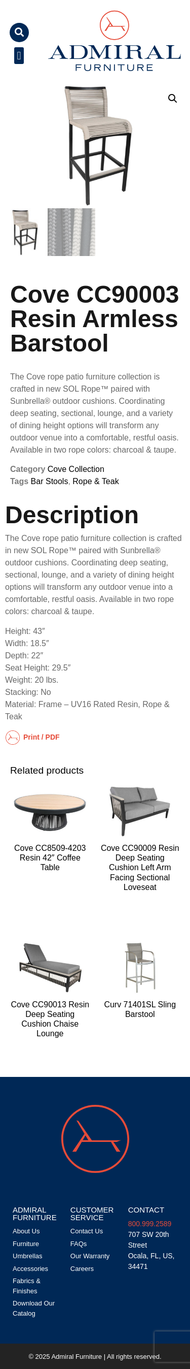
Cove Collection (76, 469)
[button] (19, 32)
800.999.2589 (150, 1224)
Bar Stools (49, 481)
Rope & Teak (95, 481)
